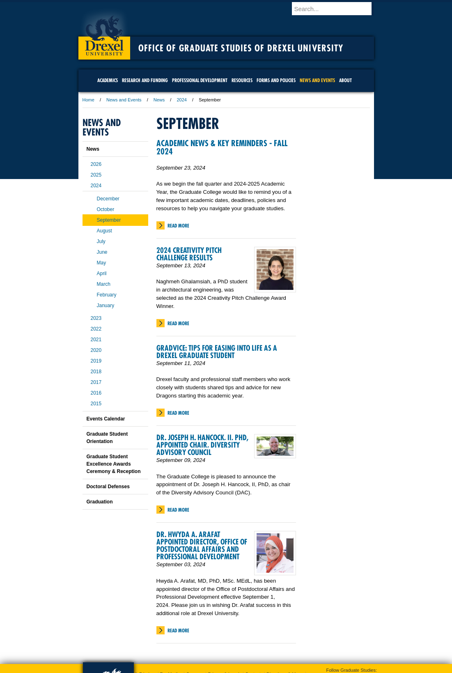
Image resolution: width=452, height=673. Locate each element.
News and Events (124, 99)
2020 (96, 350)
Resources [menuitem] (242, 80)
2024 (181, 99)
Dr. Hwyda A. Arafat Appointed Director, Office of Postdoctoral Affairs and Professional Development (201, 545)
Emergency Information (219, 637)
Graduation (100, 502)
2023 (96, 318)
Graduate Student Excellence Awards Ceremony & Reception (114, 464)
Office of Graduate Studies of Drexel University (241, 48)
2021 (96, 339)
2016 (96, 393)
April (102, 273)
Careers (194, 629)
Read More (178, 226)
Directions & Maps (284, 629)
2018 (96, 371)
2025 (96, 175)
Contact (253, 629)
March (103, 284)
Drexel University (104, 33)
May (101, 263)
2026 (96, 164)
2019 (96, 361)
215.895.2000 (297, 666)
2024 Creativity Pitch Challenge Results (189, 254)
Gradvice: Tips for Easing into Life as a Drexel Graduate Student (216, 351)
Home (88, 99)
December (108, 199)
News (159, 99)
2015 (96, 404)
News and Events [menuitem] (317, 80)
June (102, 252)
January (106, 305)
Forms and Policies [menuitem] (276, 80)
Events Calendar (106, 419)
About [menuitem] (345, 80)
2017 (96, 382)
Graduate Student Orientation (107, 437)
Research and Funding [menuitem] (145, 80)
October (106, 209)
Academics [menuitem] (107, 80)
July (101, 241)
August (104, 231)
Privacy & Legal (223, 629)
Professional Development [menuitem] (199, 80)
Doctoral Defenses (108, 486)
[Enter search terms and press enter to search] (337, 8)
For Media (170, 629)
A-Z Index (144, 629)
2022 (96, 329)
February (107, 295)
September (109, 220)
